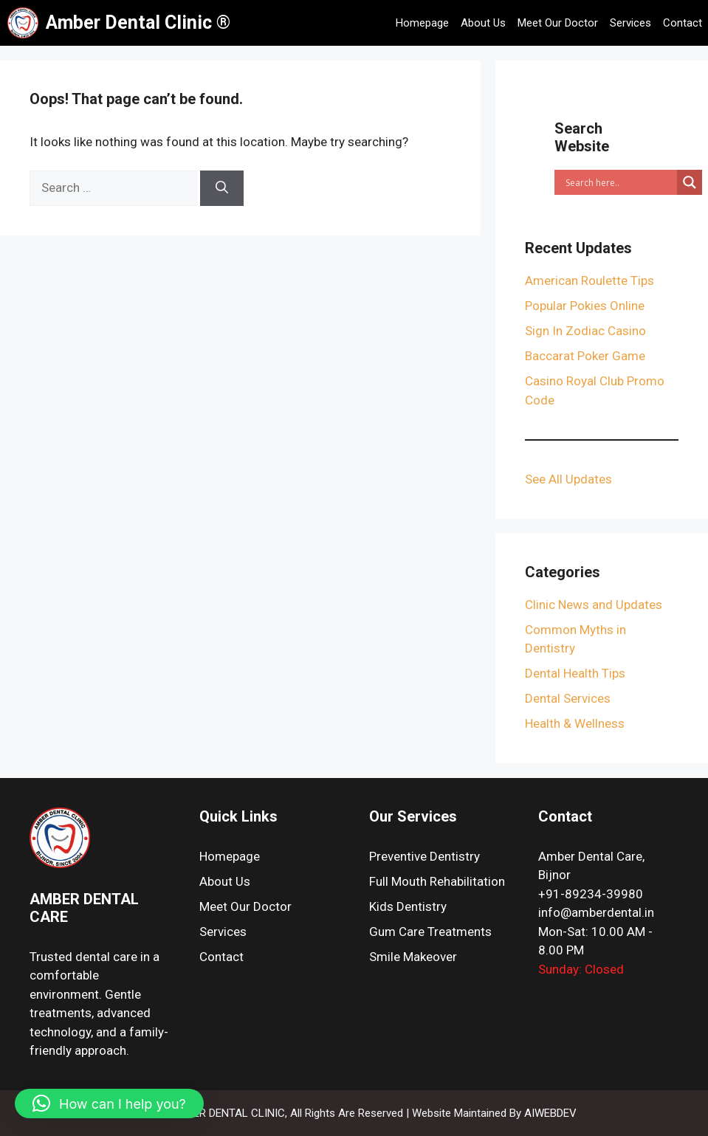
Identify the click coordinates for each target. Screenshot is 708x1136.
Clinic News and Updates (593, 604)
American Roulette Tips (589, 280)
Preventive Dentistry (424, 856)
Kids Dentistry (408, 906)
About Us (483, 23)
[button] (109, 1103)
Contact (682, 23)
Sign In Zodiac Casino (585, 330)
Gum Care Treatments (430, 931)
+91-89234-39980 (590, 894)
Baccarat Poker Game (585, 355)
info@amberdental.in (596, 912)
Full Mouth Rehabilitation (437, 881)
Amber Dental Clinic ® (138, 22)
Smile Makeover (413, 956)
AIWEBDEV (550, 1113)
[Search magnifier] (689, 182)
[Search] (222, 188)
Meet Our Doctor (558, 23)
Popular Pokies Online (585, 305)
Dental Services (568, 698)
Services (630, 23)
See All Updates (568, 479)
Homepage (422, 23)
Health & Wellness (575, 723)
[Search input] (619, 182)
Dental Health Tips (575, 673)
